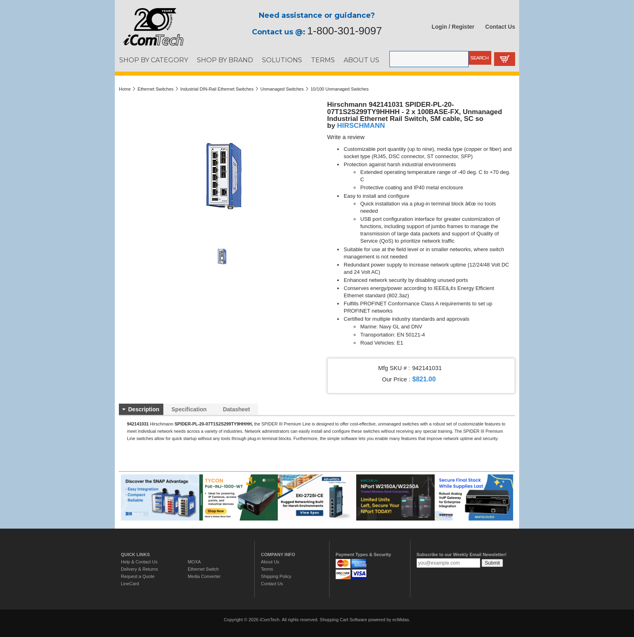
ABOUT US (361, 59)
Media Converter (204, 576)
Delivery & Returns (139, 569)
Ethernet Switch (203, 569)
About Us (270, 561)
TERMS (323, 59)
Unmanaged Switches (282, 89)
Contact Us (500, 26)
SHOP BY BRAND (225, 59)
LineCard (130, 583)
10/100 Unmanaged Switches (340, 89)
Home (125, 89)
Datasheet (236, 409)
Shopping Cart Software (343, 619)
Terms (267, 569)
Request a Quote (137, 576)
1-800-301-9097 (344, 31)
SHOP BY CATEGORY (153, 59)
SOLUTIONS (282, 59)
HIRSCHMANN (361, 125)
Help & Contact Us (139, 561)
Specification (189, 409)
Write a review (346, 137)
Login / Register (453, 26)
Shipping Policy (276, 576)
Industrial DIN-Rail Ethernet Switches (217, 89)
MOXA (194, 561)
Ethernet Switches (155, 89)
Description (143, 409)
